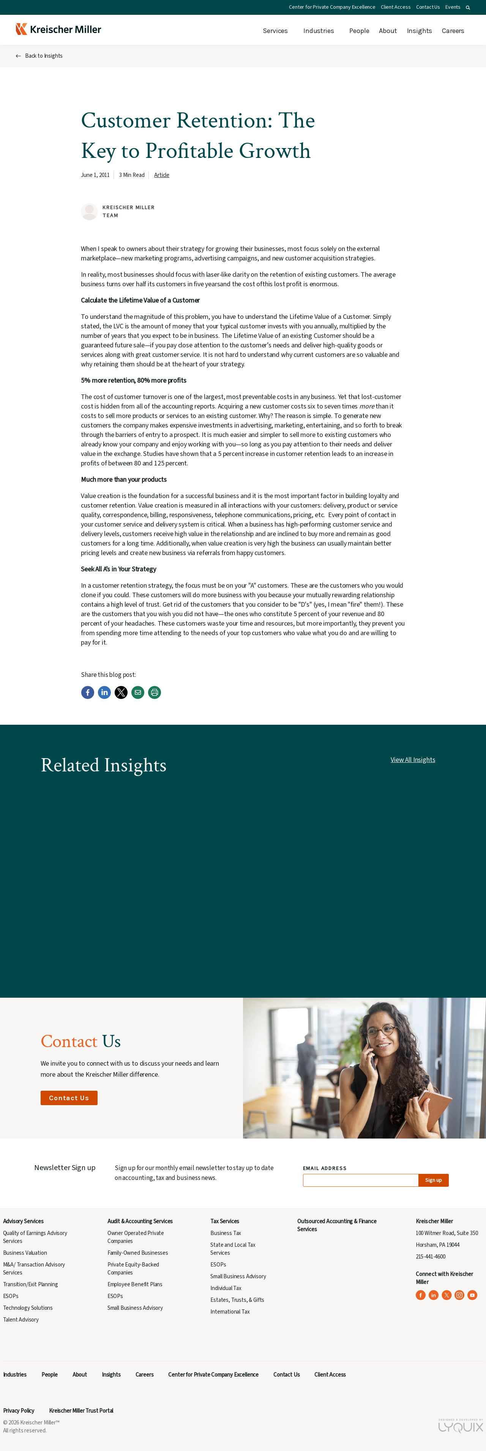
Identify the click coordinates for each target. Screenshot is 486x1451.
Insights (419, 31)
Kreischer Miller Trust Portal (81, 1411)
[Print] (154, 697)
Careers (453, 31)
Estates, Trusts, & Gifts (237, 1300)
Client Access (396, 7)
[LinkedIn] (104, 697)
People (359, 31)
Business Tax (225, 1233)
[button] (468, 7)
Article (161, 175)
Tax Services (224, 1221)
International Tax (229, 1312)
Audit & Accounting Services (140, 1221)
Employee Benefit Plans (135, 1285)
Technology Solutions (28, 1308)
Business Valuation (25, 1253)
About (388, 31)
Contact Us (428, 7)
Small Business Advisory (135, 1308)
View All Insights (413, 760)
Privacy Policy (19, 1411)
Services (275, 31)
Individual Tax (225, 1288)
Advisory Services (23, 1221)
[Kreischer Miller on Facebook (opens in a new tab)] (421, 1295)
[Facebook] (88, 697)
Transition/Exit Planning (30, 1285)
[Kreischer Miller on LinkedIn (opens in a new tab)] (434, 1295)
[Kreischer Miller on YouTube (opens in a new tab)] (472, 1295)
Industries (318, 31)
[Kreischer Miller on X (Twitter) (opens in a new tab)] (447, 1295)
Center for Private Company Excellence (332, 7)
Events (453, 7)
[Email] (138, 697)
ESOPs (11, 1296)
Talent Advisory (21, 1320)
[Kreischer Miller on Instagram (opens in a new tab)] (459, 1295)
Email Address (325, 1169)
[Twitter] (121, 697)
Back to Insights (44, 56)
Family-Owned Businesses (137, 1253)
